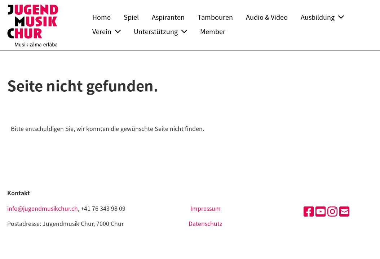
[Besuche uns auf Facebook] (309, 211)
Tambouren (215, 17)
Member (212, 31)
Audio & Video (267, 17)
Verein (106, 31)
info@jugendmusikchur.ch (42, 208)
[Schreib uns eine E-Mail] (344, 211)
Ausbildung (322, 17)
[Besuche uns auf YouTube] (320, 211)
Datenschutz (205, 223)
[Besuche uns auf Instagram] (332, 211)
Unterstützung (160, 31)
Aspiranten (168, 17)
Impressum (205, 208)
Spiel (131, 17)
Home (101, 17)
